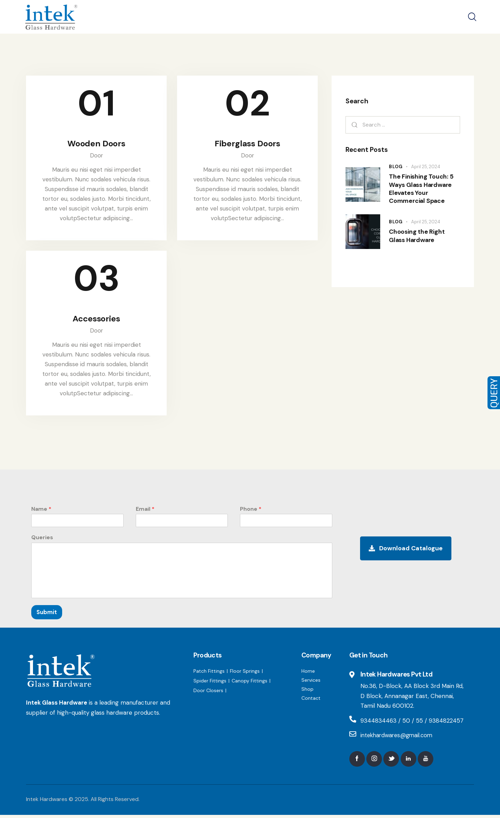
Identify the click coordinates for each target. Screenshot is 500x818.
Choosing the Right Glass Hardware (418, 241)
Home (308, 673)
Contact (310, 700)
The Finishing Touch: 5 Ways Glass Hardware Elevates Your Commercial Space (422, 191)
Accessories (96, 320)
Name (41, 511)
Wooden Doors (96, 144)
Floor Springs (245, 673)
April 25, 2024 (425, 167)
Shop (307, 691)
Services (310, 682)
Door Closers (208, 693)
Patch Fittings (209, 673)
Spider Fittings (209, 683)
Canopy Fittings (249, 683)
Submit (46, 614)
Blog (396, 167)
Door (96, 156)
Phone (250, 511)
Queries (42, 539)
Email (145, 511)
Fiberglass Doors (247, 144)
